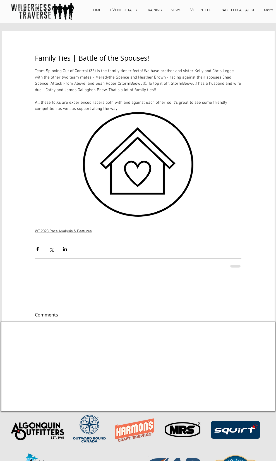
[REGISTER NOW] (102, 403)
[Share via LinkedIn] (65, 249)
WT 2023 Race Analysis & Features (63, 231)
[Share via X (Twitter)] (51, 249)
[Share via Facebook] (37, 249)
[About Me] (172, 403)
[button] (123, 10)
